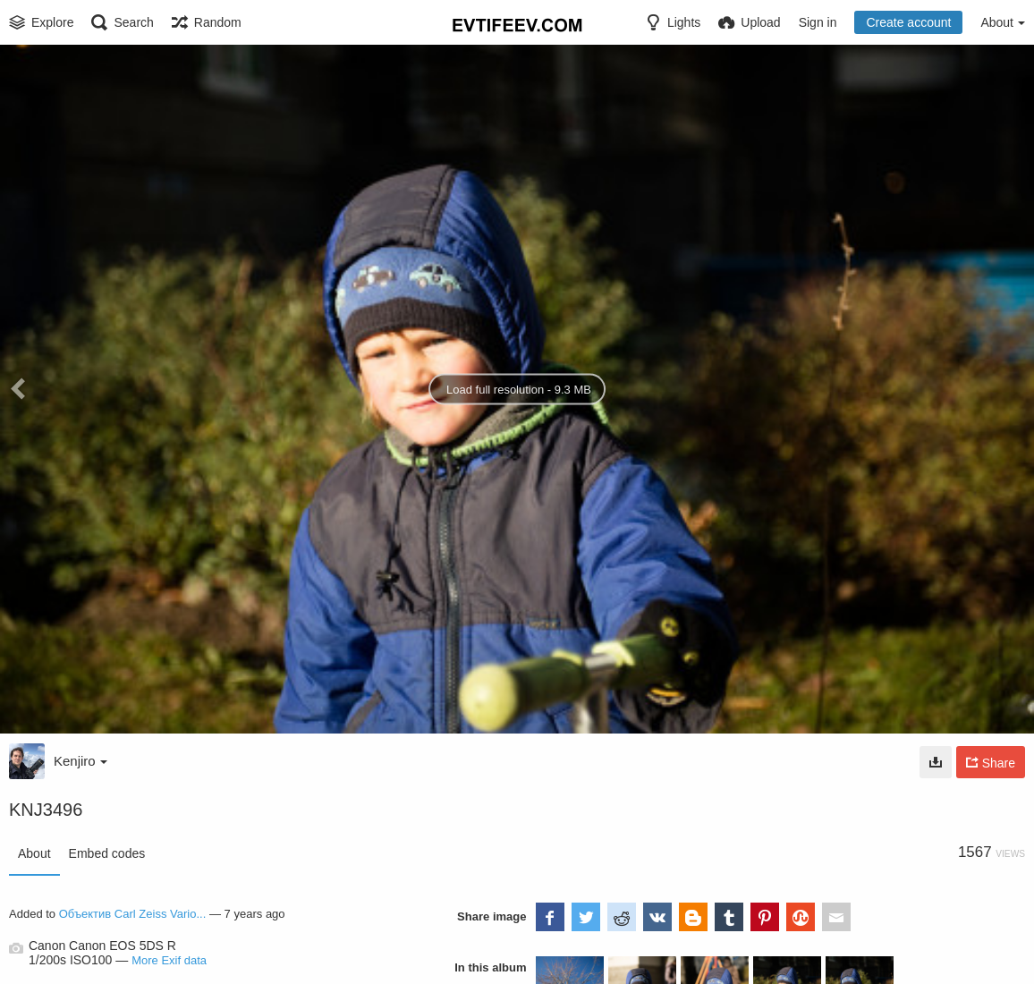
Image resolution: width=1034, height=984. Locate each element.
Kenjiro (80, 760)
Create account (908, 22)
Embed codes (107, 853)
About (34, 853)
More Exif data (169, 960)
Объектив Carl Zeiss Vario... (133, 913)
